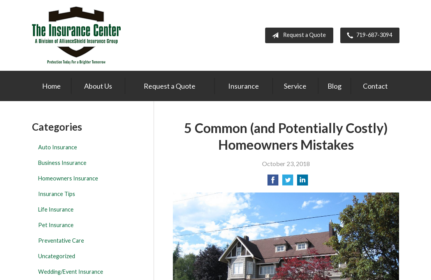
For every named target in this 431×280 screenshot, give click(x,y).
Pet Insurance (56, 225)
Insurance (243, 86)
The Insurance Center (76, 35)
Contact (375, 86)
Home (51, 86)
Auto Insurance (57, 147)
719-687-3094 (368, 35)
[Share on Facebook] (272, 182)
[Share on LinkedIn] (302, 182)
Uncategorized (56, 256)
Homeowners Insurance (68, 178)
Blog (334, 86)
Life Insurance (56, 209)
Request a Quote (297, 35)
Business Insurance (62, 162)
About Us (98, 86)
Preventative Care (61, 240)
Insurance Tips (56, 194)
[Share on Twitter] (287, 182)
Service (295, 86)
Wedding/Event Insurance (70, 271)
